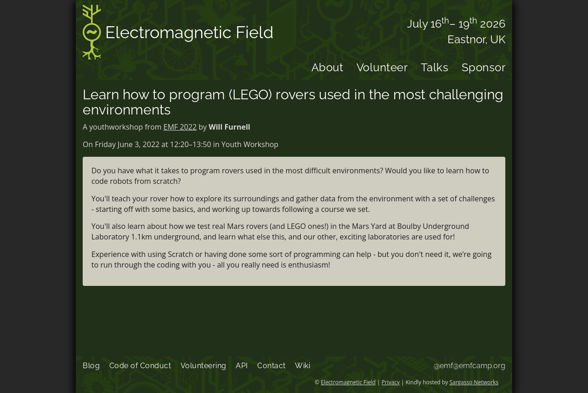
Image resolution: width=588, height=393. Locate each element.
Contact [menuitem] (271, 365)
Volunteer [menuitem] (382, 67)
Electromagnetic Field (178, 34)
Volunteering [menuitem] (203, 365)
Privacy (391, 382)
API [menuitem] (242, 365)
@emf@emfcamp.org (469, 365)
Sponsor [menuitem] (484, 67)
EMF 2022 (180, 127)
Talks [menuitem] (435, 67)
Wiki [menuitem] (302, 365)
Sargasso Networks (473, 382)
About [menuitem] (327, 67)
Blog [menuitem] (91, 365)
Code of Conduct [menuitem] (140, 365)
